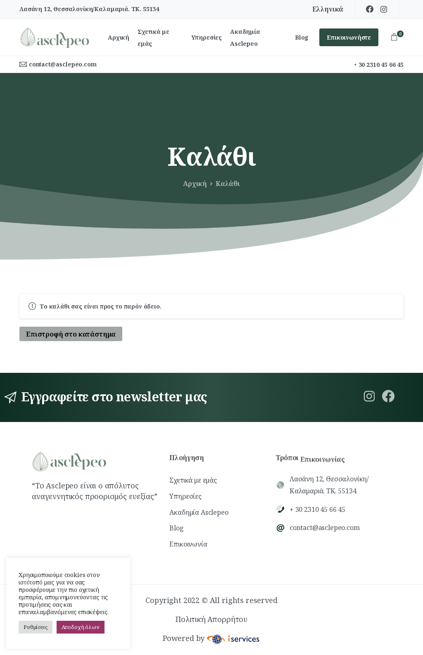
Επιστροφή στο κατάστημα (71, 334)
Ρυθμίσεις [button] (36, 627)
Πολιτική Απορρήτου (211, 622)
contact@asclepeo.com (63, 64)
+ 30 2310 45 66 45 (379, 64)
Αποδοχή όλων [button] (81, 627)
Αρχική (191, 183)
